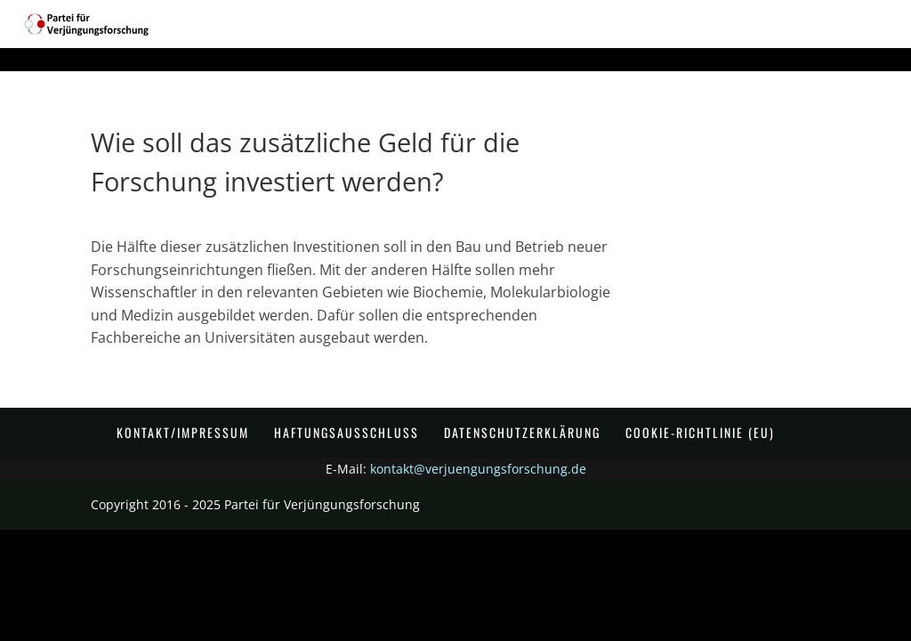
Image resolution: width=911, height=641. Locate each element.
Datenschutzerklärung (522, 432)
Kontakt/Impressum (183, 432)
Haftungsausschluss (346, 432)
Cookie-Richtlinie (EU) (700, 432)
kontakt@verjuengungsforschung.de (478, 468)
